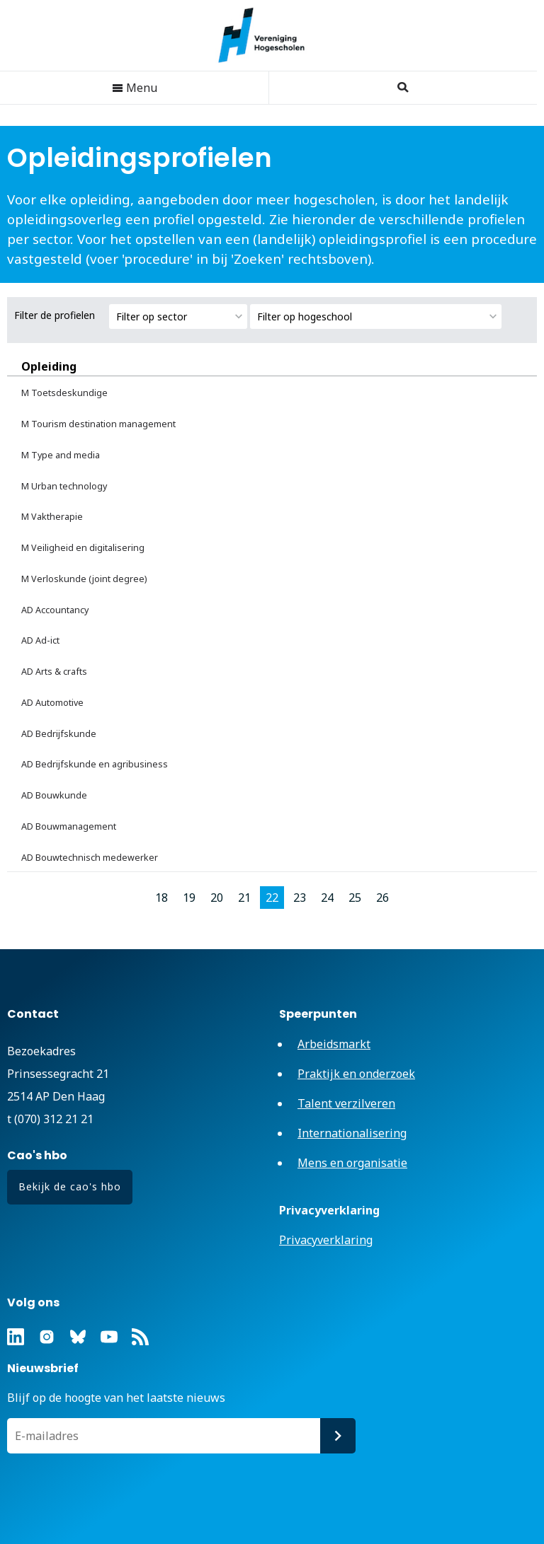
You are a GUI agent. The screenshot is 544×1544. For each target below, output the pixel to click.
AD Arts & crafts (54, 672)
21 (244, 897)
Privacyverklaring (326, 1240)
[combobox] (178, 316)
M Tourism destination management (98, 424)
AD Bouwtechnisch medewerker (89, 858)
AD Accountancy (55, 610)
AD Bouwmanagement (68, 826)
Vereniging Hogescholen (268, 35)
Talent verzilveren (346, 1103)
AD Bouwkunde (54, 795)
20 (216, 897)
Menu (134, 87)
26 (382, 897)
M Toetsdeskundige (64, 393)
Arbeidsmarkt (334, 1044)
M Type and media (60, 455)
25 (354, 897)
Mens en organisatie (352, 1163)
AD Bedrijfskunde (58, 734)
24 (327, 897)
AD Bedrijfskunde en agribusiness (94, 764)
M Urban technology (64, 486)
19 (189, 897)
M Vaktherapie (52, 517)
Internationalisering (352, 1133)
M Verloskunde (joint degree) (84, 579)
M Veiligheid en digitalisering (82, 548)
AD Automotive (52, 703)
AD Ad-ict (40, 640)
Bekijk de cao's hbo (69, 1186)
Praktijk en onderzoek (356, 1073)
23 (299, 897)
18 (161, 897)
